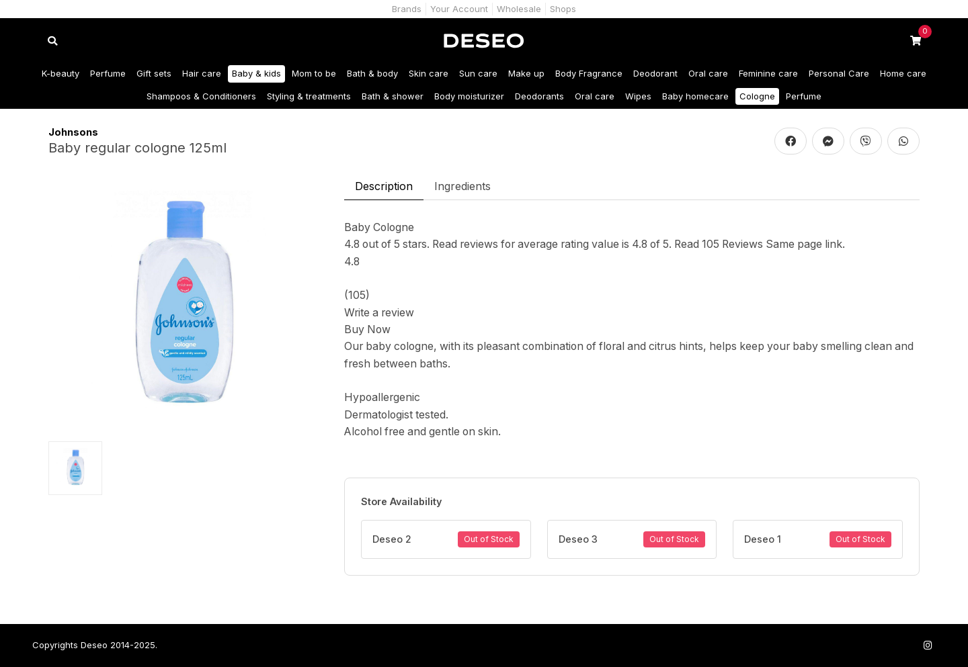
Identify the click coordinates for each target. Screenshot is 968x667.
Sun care (478, 73)
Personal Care (839, 73)
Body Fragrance (588, 73)
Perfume (108, 73)
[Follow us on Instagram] (928, 645)
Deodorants (539, 96)
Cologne (757, 96)
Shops (563, 8)
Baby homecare (695, 96)
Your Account (459, 8)
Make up (526, 73)
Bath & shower (393, 96)
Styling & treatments (309, 96)
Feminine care (768, 73)
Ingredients (462, 186)
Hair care (201, 73)
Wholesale (519, 8)
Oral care (708, 73)
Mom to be (314, 73)
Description (384, 186)
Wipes (638, 96)
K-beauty (60, 73)
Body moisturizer (469, 96)
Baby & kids (256, 73)
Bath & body (372, 73)
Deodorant (655, 73)
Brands (406, 8)
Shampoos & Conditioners (201, 96)
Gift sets (153, 73)
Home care (903, 73)
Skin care (428, 73)
